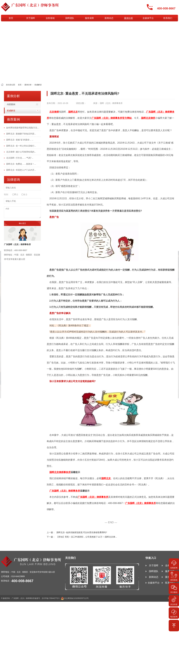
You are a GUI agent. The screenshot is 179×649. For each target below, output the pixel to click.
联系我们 (167, 18)
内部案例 (11, 104)
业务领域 (50, 18)
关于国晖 (30, 18)
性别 (6, 194)
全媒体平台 (148, 18)
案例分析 (128, 18)
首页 (11, 18)
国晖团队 (69, 18)
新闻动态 (109, 18)
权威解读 (38, 85)
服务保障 (89, 18)
